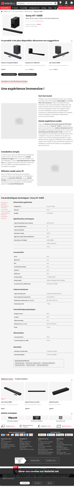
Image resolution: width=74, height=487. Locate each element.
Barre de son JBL (60, 421)
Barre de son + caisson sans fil (33, 363)
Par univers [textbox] (21, 3)
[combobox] (21, 3)
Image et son (7, 11)
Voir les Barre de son (9, 74)
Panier (71, 5)
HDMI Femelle (51, 277)
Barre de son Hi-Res (19, 365)
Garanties (3, 218)
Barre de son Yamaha (36, 421)
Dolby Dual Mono (51, 243)
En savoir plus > (10, 478)
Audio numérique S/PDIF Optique (56, 280)
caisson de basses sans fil (54, 293)
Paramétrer (37, 483)
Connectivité (4, 209)
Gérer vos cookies (61, 452)
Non (48, 236)
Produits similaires (21, 379)
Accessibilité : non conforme (64, 454)
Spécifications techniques (4, 206)
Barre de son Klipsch (12, 421)
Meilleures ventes (7, 379)
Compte (66, 5)
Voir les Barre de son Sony (27, 74)
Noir (48, 317)
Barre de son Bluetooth (42, 365)
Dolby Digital (50, 240)
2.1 (47, 226)
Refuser (50, 483)
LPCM (48, 247)
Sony (48, 210)
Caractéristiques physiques (5, 213)
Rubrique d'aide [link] (35, 460)
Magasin (60, 5)
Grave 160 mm (51, 297)
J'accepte (25, 483)
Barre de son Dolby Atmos (48, 363)
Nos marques (60, 443)
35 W (48, 337)
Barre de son (29, 11)
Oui (48, 260)
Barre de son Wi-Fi (31, 365)
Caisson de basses (6, 211)
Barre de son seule (19, 363)
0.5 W (48, 340)
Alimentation (4, 216)
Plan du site (60, 441)
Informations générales (4, 203)
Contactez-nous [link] (50, 460)
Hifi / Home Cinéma (18, 11)
